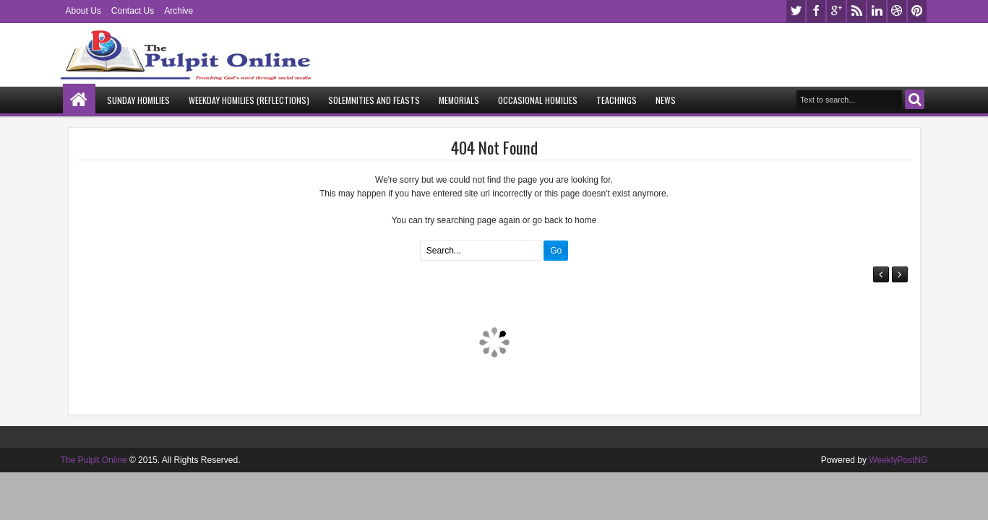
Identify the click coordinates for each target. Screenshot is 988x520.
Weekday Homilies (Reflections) (249, 100)
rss (856, 11)
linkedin (876, 11)
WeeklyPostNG (898, 460)
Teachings (616, 100)
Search (914, 99)
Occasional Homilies (537, 100)
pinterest (917, 11)
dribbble (897, 11)
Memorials (459, 100)
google (836, 11)
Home (79, 100)
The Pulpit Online (94, 460)
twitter (795, 11)
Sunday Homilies (138, 100)
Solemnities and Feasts (374, 100)
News (666, 100)
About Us (83, 11)
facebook (816, 11)
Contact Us (132, 11)
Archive (178, 11)
